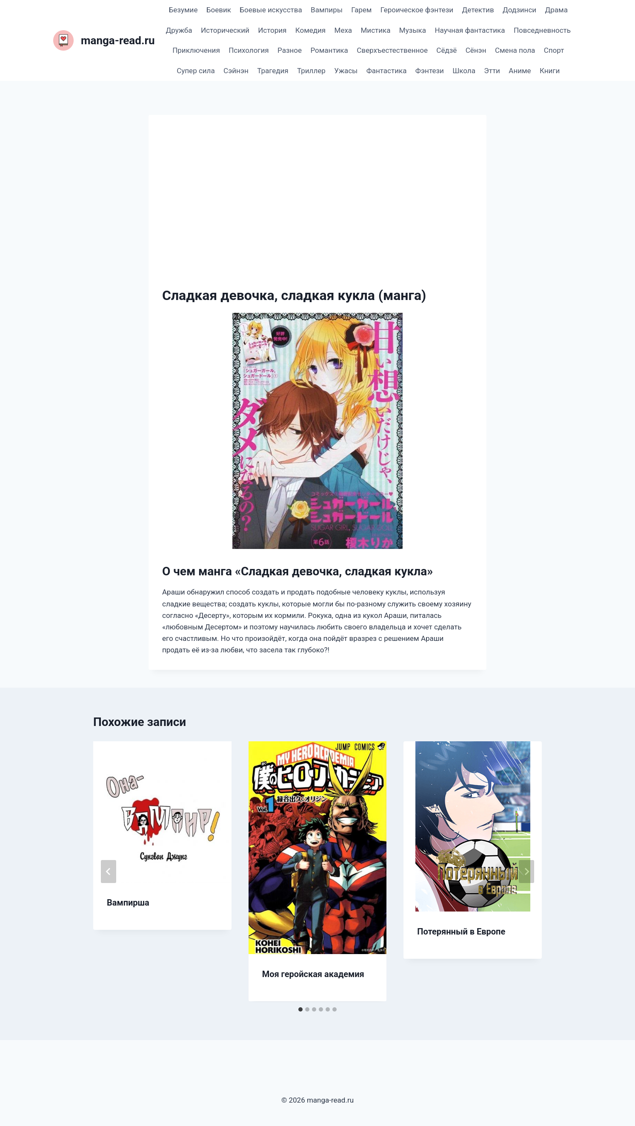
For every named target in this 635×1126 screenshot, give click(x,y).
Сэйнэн (236, 70)
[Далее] (526, 871)
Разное (289, 50)
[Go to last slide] (108, 871)
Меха (343, 30)
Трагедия (272, 70)
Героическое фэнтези (416, 10)
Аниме (520, 70)
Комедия (310, 30)
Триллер (311, 70)
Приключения (196, 50)
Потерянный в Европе (461, 931)
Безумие (183, 10)
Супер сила (196, 70)
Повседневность (542, 30)
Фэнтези (429, 70)
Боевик (218, 10)
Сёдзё (446, 50)
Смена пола (515, 50)
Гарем (361, 10)
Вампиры (327, 10)
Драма (556, 10)
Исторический (225, 30)
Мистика (376, 30)
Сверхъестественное (392, 50)
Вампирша (128, 902)
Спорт (554, 50)
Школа (463, 70)
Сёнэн (476, 50)
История (272, 30)
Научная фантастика (470, 30)
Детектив (478, 10)
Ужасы (346, 70)
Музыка (412, 30)
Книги (550, 70)
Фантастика (386, 70)
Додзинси (519, 10)
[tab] (300, 1009)
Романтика (329, 50)
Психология (249, 50)
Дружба (179, 30)
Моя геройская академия (313, 974)
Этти (492, 70)
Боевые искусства (271, 10)
